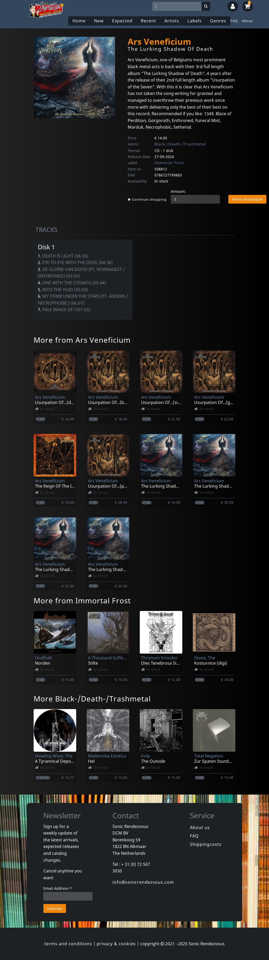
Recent (148, 21)
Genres (218, 21)
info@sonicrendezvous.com (143, 882)
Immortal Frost (169, 162)
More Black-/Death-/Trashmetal (92, 699)
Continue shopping (147, 199)
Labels (195, 21)
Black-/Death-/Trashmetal (180, 144)
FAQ (234, 20)
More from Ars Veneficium (82, 340)
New (99, 21)
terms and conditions (68, 944)
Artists (171, 21)
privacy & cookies (116, 944)
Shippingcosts (205, 844)
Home (79, 21)
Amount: (178, 191)
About (247, 20)
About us (200, 827)
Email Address (57, 888)
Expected (122, 21)
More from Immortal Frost (82, 600)
